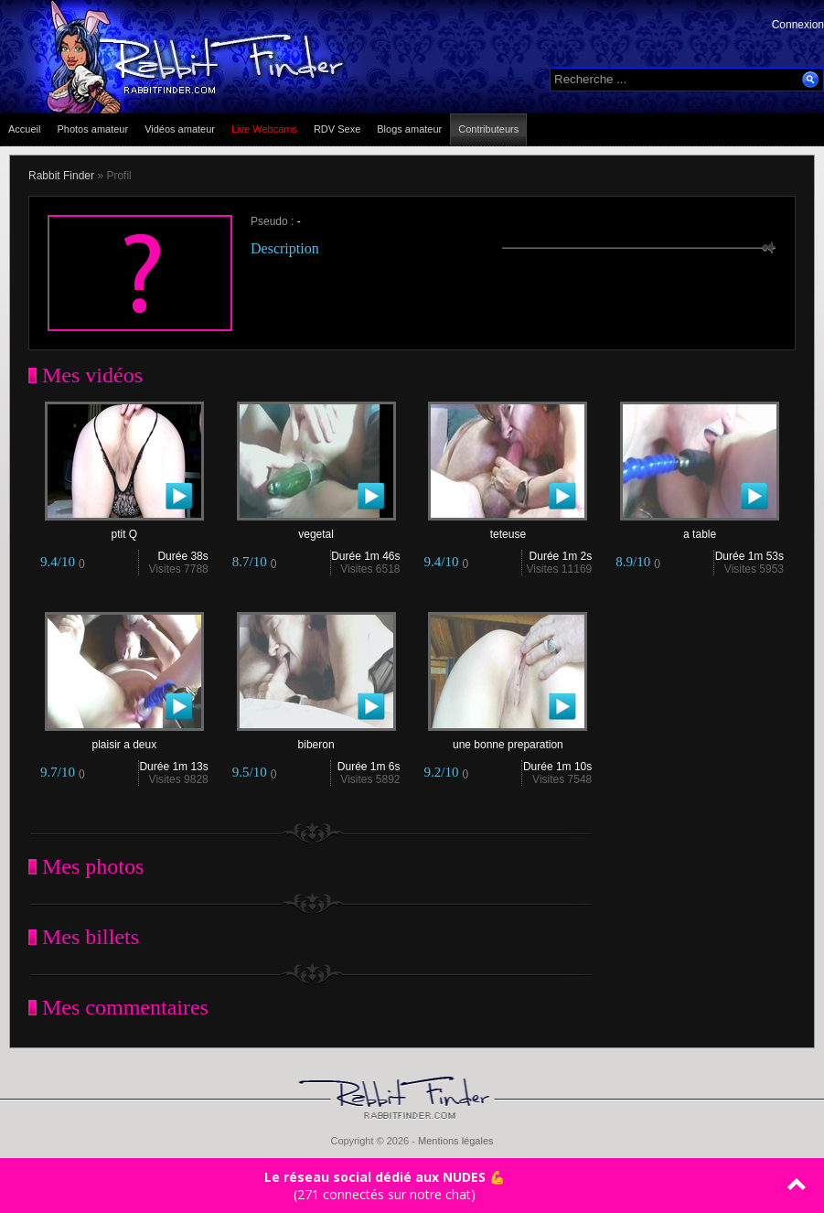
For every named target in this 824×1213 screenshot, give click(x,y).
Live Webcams (264, 128)
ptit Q (124, 529)
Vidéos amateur (179, 128)
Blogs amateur (409, 128)
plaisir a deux (124, 739)
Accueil (24, 128)
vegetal (316, 529)
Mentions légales (456, 1140)
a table (699, 529)
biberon (316, 739)
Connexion (798, 24)
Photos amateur (92, 128)
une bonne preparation (507, 739)
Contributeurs (488, 128)
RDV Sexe (337, 128)
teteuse (507, 529)
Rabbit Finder (61, 175)
